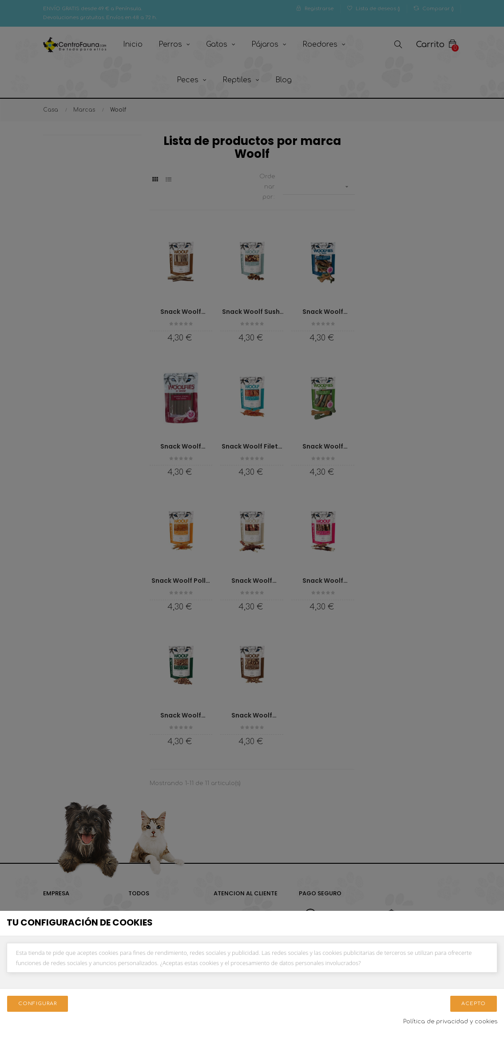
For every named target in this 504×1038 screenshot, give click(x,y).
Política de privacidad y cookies (450, 1021)
